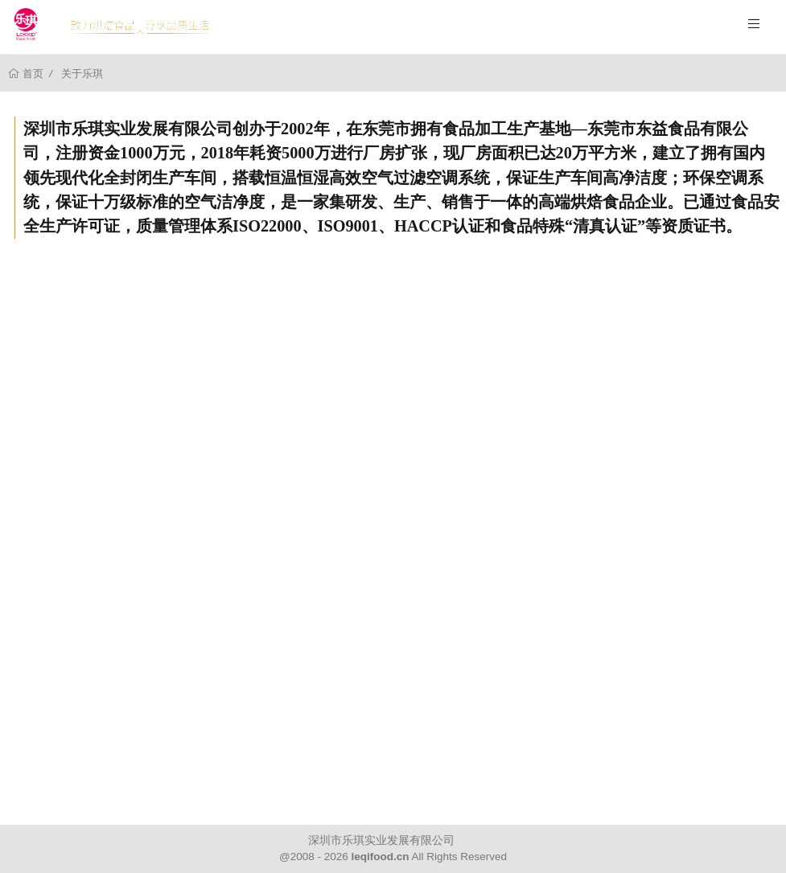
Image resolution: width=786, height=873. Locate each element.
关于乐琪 (82, 74)
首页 (31, 73)
